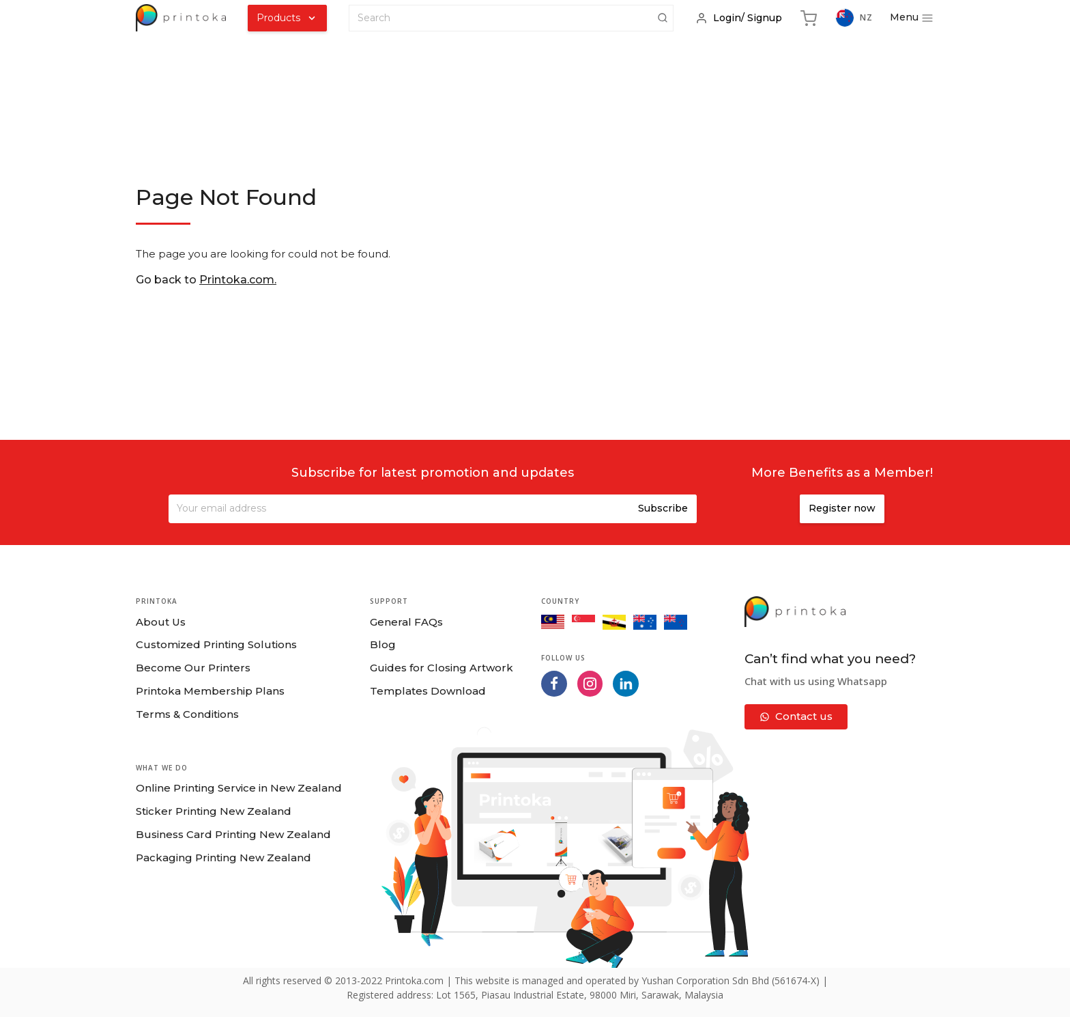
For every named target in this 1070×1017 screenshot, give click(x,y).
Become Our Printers (193, 667)
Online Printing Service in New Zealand (239, 787)
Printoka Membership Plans (210, 690)
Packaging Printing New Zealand (223, 857)
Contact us (796, 716)
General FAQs (406, 621)
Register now (842, 508)
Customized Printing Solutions (216, 644)
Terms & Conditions (187, 714)
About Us (161, 621)
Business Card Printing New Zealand (233, 834)
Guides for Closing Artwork (441, 667)
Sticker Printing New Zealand (213, 811)
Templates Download (428, 690)
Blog (383, 644)
